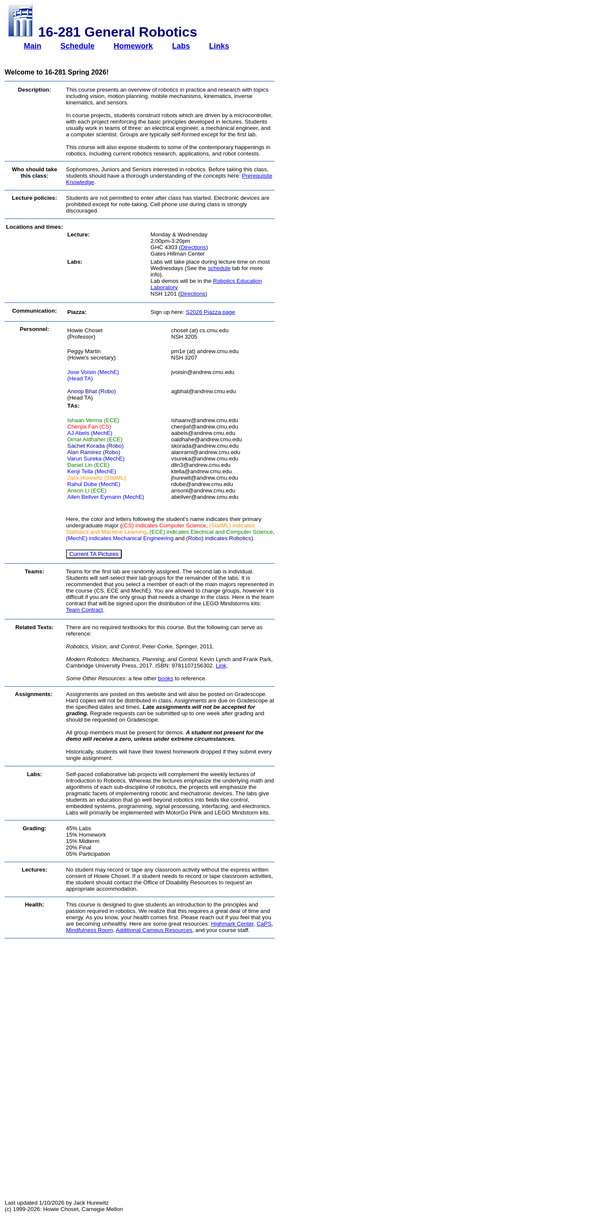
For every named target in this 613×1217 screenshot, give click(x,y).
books (165, 678)
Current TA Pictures (93, 554)
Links (219, 46)
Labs (181, 46)
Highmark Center (232, 924)
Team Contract (84, 610)
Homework (133, 46)
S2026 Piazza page (210, 312)
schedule (219, 268)
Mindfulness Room (89, 930)
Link (221, 665)
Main (32, 46)
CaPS (264, 924)
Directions (193, 247)
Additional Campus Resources (154, 930)
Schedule (77, 46)
